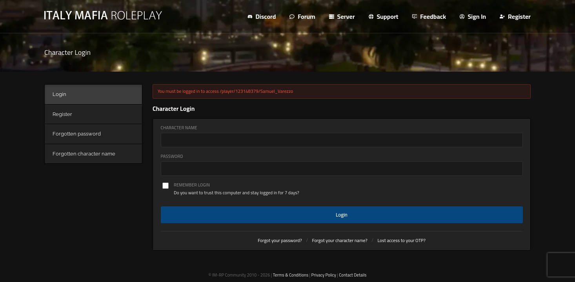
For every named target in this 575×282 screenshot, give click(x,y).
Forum (302, 16)
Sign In (473, 16)
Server (342, 16)
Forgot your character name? (340, 240)
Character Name (179, 128)
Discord (261, 16)
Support (383, 16)
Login (342, 214)
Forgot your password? (280, 240)
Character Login (67, 52)
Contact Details (352, 275)
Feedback (429, 16)
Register (515, 16)
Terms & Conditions (290, 275)
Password (172, 156)
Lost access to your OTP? (402, 240)
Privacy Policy (323, 275)
